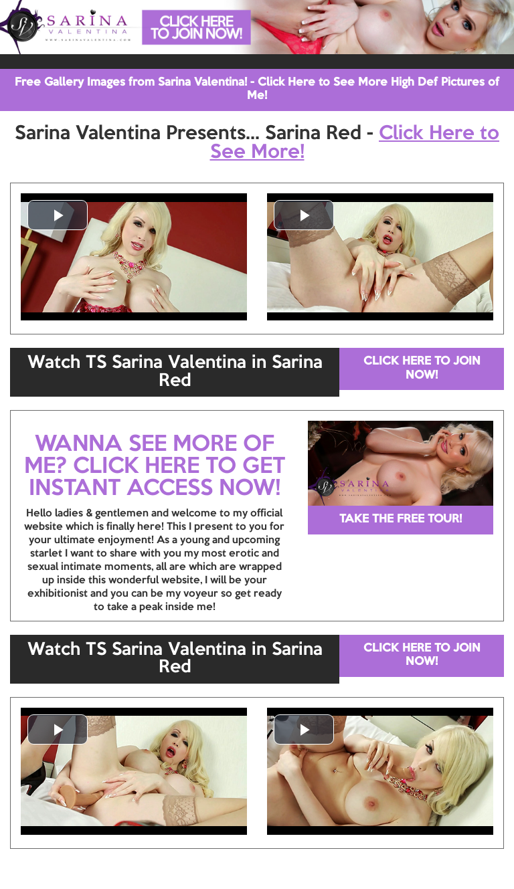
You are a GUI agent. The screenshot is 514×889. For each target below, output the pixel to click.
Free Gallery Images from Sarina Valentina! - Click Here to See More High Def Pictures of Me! (257, 89)
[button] (57, 215)
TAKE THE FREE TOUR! (400, 519)
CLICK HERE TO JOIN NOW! (422, 368)
